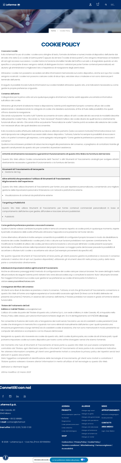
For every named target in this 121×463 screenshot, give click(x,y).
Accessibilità (67, 448)
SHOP (64, 436)
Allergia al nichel (88, 437)
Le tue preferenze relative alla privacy (66, 460)
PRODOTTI (66, 410)
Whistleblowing (87, 445)
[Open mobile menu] (113, 4)
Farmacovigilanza (103, 445)
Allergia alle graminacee (91, 417)
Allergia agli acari (88, 410)
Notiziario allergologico (110, 414)
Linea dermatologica (69, 431)
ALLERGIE (86, 406)
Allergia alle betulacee (90, 427)
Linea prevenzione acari (70, 424)
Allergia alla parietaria (90, 420)
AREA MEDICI (107, 426)
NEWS (104, 406)
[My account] (90, 4)
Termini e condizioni (70, 445)
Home (53, 31)
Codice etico (67, 442)
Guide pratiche (107, 418)
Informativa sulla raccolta (41, 460)
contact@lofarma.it (33, 309)
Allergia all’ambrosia (89, 430)
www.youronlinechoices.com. (21, 281)
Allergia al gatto (88, 414)
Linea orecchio (67, 428)
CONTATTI (106, 422)
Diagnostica (66, 421)
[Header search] (106, 4)
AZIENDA (66, 406)
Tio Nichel (65, 418)
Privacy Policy (80, 442)
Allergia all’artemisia (89, 434)
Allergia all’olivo (87, 424)
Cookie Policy (94, 442)
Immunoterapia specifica (71, 414)
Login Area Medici (108, 431)
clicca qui (103, 315)
